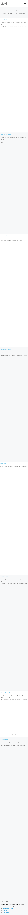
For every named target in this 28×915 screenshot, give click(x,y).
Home (4, 13)
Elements (10, 13)
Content (15, 13)
